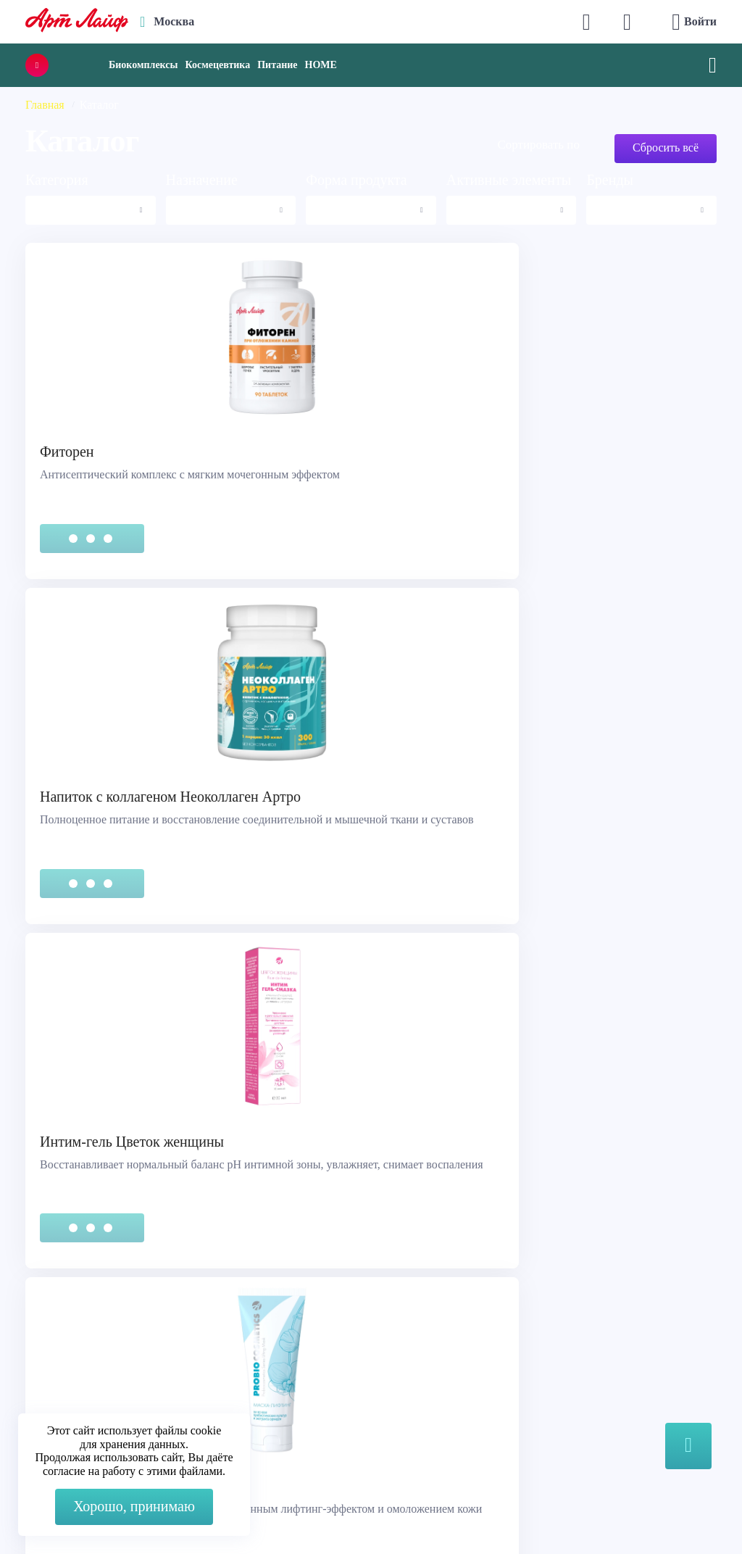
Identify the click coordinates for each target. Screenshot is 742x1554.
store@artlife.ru (270, 1410)
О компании (417, 1324)
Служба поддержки (81, 1324)
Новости (407, 1361)
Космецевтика (217, 64)
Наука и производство (442, 1379)
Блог (397, 1397)
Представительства (80, 1379)
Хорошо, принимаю (134, 1506)
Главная (44, 105)
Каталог (406, 1343)
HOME (321, 64)
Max (244, 1352)
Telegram (256, 1381)
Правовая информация (89, 1343)
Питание (277, 64)
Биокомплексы (143, 64)
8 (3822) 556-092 (617, 1512)
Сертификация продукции (98, 1361)
